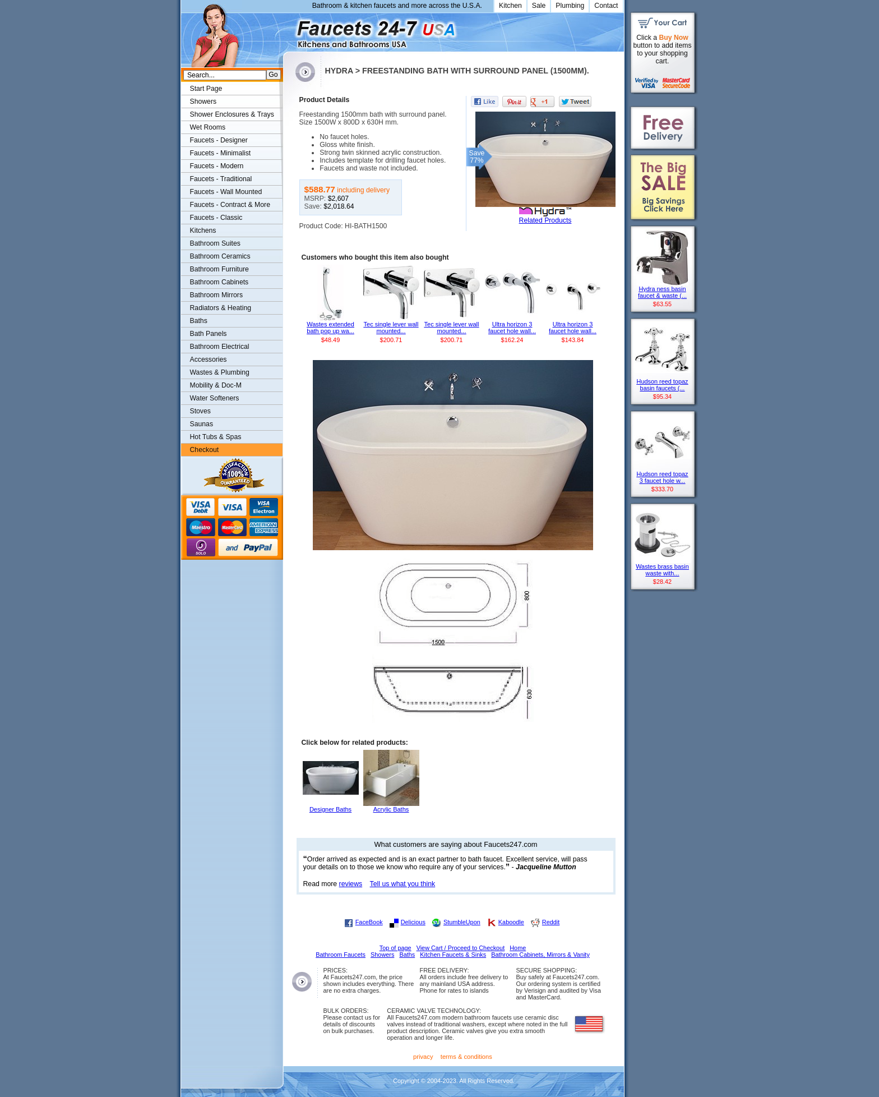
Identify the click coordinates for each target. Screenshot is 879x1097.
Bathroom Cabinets (219, 282)
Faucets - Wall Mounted (226, 192)
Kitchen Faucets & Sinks (453, 954)
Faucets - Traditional (221, 179)
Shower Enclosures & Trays (232, 114)
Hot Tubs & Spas (216, 437)
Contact (606, 6)
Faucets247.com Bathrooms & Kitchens (288, 30)
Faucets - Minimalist (220, 153)
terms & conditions (466, 1056)
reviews (351, 884)
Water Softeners (214, 398)
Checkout (204, 450)
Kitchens (203, 230)
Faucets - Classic (216, 218)
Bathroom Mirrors (216, 295)
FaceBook (369, 922)
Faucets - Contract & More (230, 205)
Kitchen (510, 6)
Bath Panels (208, 334)
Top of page (395, 947)
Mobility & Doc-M (216, 385)
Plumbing (570, 6)
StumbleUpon (461, 922)
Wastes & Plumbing (219, 372)
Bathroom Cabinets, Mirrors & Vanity (540, 954)
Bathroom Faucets (341, 954)
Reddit (550, 922)
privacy (423, 1056)
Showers (203, 101)
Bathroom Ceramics (220, 256)
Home (518, 947)
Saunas (202, 424)
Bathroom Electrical (219, 347)
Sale (539, 6)
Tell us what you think (403, 884)
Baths (198, 321)
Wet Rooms (208, 127)
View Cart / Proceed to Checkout (461, 947)
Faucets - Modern (217, 166)
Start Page (206, 89)
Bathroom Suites (215, 243)
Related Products (545, 220)
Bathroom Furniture (219, 269)
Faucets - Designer (219, 140)
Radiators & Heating (221, 308)
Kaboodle (511, 922)
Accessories (208, 359)
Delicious (413, 922)
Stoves (200, 411)
